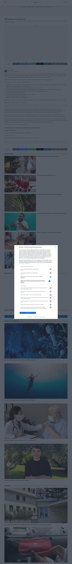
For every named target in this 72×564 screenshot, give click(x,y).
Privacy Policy (42, 316)
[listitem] (36, 266)
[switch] (50, 269)
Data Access (36, 316)
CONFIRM (28, 312)
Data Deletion (29, 316)
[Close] (56, 247)
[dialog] (36, 282)
